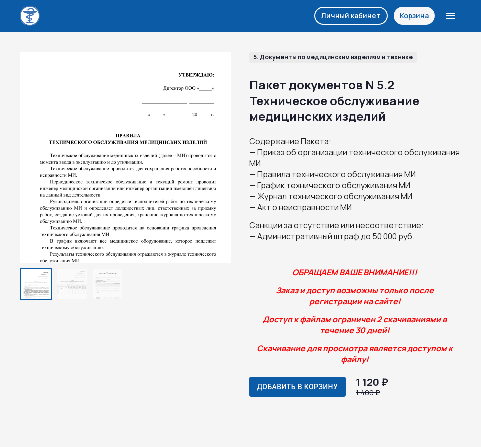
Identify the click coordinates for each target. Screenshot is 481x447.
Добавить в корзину (298, 387)
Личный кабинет (351, 15)
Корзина (414, 15)
